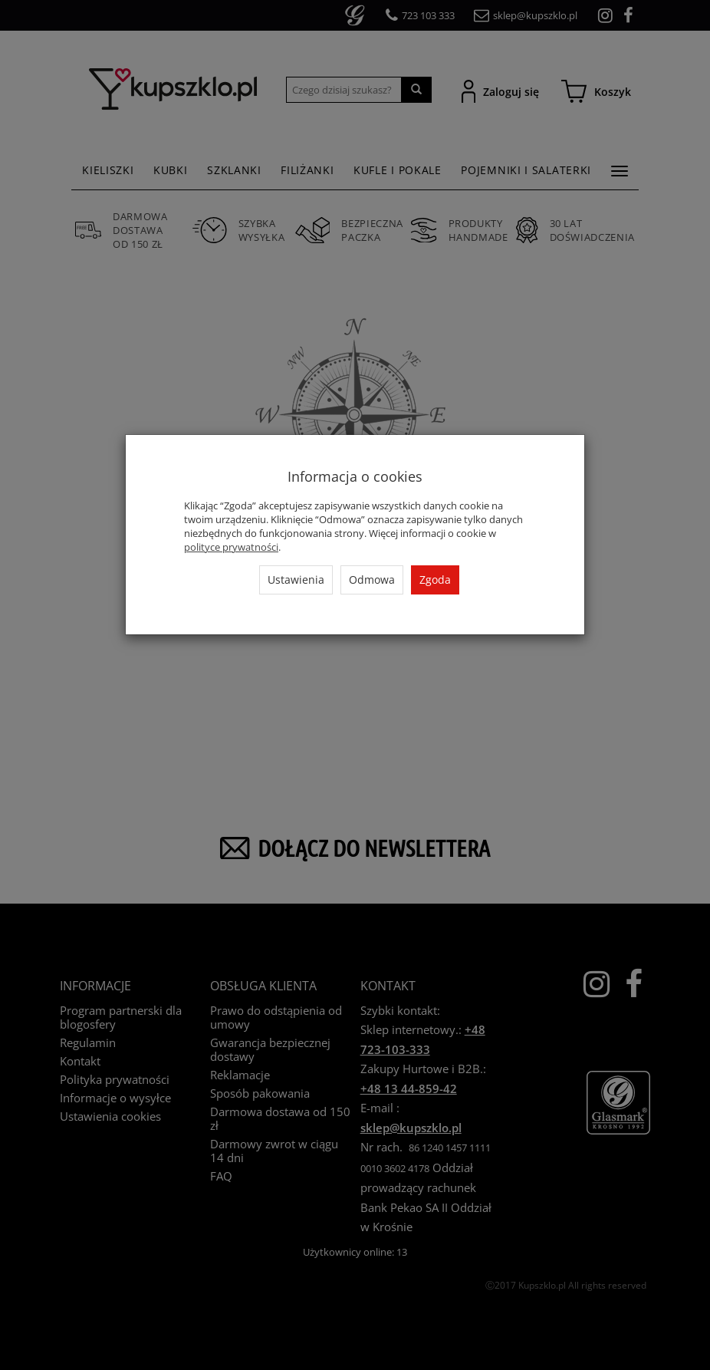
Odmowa (372, 579)
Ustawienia (296, 579)
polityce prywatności (231, 547)
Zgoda (435, 579)
